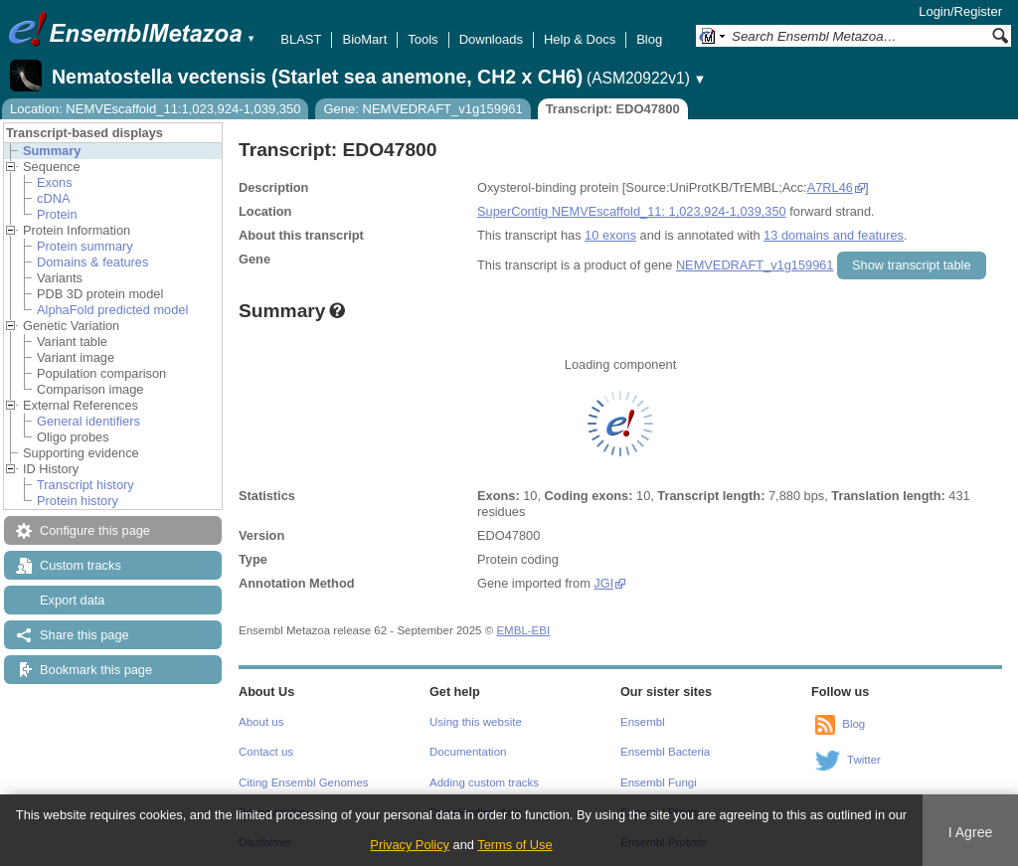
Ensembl (642, 722)
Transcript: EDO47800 (613, 108)
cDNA (53, 198)
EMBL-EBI (523, 630)
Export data (72, 600)
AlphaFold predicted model (112, 309)
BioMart (364, 39)
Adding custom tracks (484, 782)
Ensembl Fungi (658, 782)
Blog (649, 39)
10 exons (610, 235)
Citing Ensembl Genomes (304, 782)
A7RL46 (830, 187)
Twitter (864, 760)
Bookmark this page (96, 669)
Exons (55, 182)
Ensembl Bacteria (665, 752)
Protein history (77, 500)
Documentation (467, 752)
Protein (57, 214)
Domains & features (92, 262)
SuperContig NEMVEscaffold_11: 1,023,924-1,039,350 (631, 211)
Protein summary (85, 246)
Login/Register (960, 11)
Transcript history (85, 484)
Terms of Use (514, 844)
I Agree (970, 832)
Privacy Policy (409, 844)
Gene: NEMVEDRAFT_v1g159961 (422, 108)
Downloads (491, 39)
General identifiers (88, 421)
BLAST (300, 39)
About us (261, 722)
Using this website (475, 722)
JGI (603, 583)
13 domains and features (834, 235)
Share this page (84, 634)
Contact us (266, 752)
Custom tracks (80, 565)
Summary (52, 150)
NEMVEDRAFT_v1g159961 (755, 265)
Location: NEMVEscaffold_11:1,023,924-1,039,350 (155, 108)
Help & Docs (579, 39)
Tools (422, 39)
